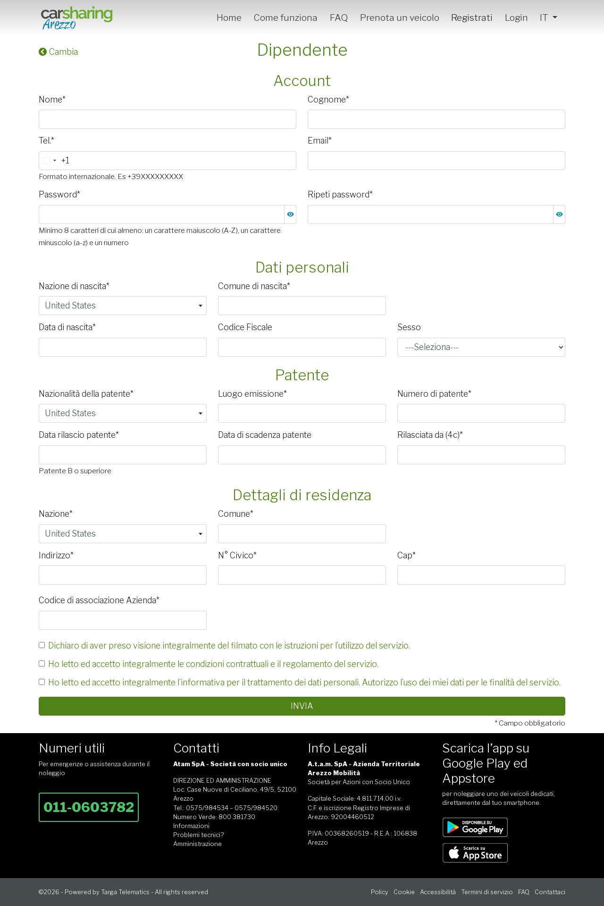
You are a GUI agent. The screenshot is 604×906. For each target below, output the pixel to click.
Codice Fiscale (245, 327)
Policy (379, 892)
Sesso (409, 327)
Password (59, 194)
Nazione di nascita (74, 286)
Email (320, 140)
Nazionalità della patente (86, 394)
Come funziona (285, 17)
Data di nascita (67, 327)
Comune (235, 514)
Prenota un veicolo (399, 17)
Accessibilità (438, 892)
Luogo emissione (252, 394)
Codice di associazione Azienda (99, 600)
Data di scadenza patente (264, 435)
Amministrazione (197, 843)
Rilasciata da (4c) (430, 435)
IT (545, 17)
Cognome (328, 99)
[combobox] (54, 161)
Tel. (46, 140)
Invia (302, 706)
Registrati (472, 17)
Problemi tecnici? (198, 834)
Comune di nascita (254, 286)
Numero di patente (434, 394)
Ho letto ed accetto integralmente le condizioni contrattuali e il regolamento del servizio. (213, 664)
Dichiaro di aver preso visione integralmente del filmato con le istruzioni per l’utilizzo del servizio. (229, 645)
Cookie (404, 892)
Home (229, 17)
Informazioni (191, 825)
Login (516, 17)
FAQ (339, 17)
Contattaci (550, 892)
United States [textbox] (70, 305)
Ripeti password (340, 194)
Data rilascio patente (79, 435)
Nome (52, 99)
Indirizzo (56, 555)
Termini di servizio (487, 892)
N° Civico (237, 555)
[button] (290, 214)
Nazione (56, 514)
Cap (406, 555)
